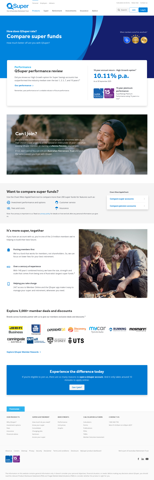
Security (39, 449)
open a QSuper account (91, 375)
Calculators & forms (123, 3)
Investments (71, 10)
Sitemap (24, 449)
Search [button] (123, 9)
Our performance (23, 84)
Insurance (84, 10)
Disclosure (74, 449)
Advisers (52, 3)
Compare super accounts (122, 197)
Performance (62, 421)
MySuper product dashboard (90, 449)
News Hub (135, 3)
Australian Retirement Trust (61, 149)
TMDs (85, 433)
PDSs (85, 430)
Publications (87, 427)
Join (132, 9)
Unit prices (62, 424)
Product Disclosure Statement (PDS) (31, 474)
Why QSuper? (11, 421)
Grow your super (38, 424)
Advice (95, 10)
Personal (35, 3)
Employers (43, 3)
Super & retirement (40, 415)
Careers (16, 449)
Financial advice (12, 433)
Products (36, 10)
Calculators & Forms (93, 415)
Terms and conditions (61, 449)
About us (8, 449)
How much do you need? (41, 421)
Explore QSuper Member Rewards (23, 350)
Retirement (57, 10)
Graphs (60, 427)
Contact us (143, 3)
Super (46, 10)
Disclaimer (47, 449)
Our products (13, 415)
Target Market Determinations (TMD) (61, 474)
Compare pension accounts (123, 204)
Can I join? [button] (77, 386)
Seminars (35, 433)
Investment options (14, 424)
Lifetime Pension (59, 144)
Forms (85, 424)
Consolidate (36, 427)
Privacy (31, 449)
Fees (8, 427)
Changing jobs (37, 430)
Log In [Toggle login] (142, 9)
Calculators (87, 421)
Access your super (38, 436)
